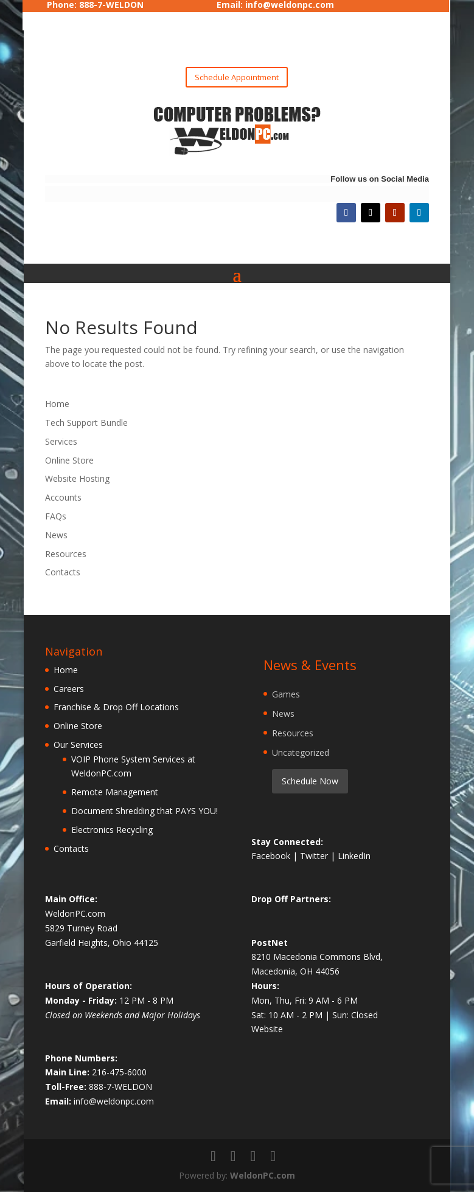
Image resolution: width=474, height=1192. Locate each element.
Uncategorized (300, 752)
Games (286, 694)
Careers (69, 688)
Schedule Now (310, 781)
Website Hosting (77, 478)
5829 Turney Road (81, 928)
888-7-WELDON (120, 1086)
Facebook (272, 855)
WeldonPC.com (262, 1175)
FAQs (55, 516)
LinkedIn (354, 855)
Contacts (62, 572)
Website (267, 1029)
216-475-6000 (119, 1072)
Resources (65, 554)
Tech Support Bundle (86, 422)
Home (57, 403)
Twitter (315, 855)
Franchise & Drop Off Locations (116, 707)
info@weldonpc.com (114, 1101)
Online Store (69, 460)
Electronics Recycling (112, 829)
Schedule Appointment (237, 77)
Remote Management (114, 792)
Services (61, 441)
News (56, 535)
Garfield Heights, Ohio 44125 (101, 942)
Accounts (63, 497)
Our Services (78, 744)
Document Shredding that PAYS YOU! (144, 811)
